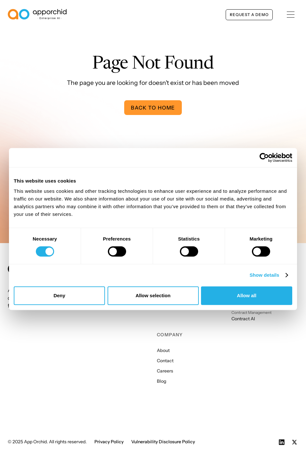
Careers (165, 371)
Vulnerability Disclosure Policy (163, 442)
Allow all (246, 295)
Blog (161, 381)
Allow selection (152, 295)
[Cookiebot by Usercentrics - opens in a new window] (264, 157)
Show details (264, 275)
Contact (165, 361)
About (163, 350)
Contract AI (243, 319)
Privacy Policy (109, 442)
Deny (59, 295)
